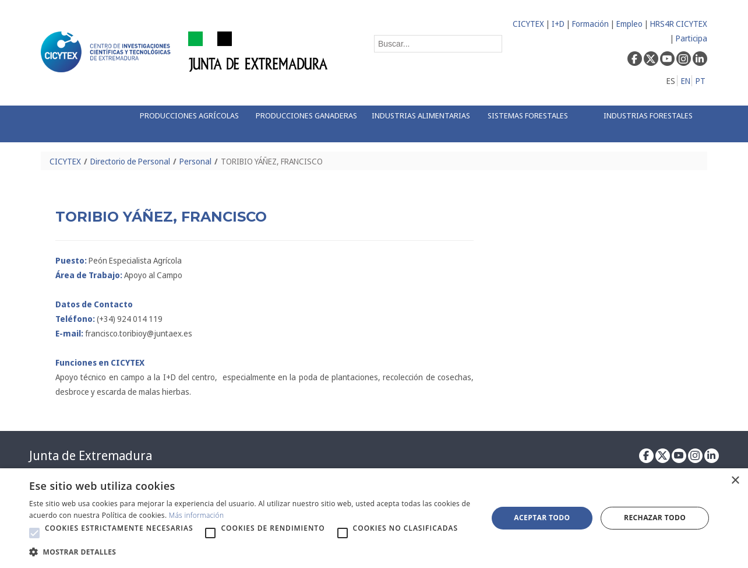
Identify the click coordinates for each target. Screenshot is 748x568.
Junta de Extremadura (90, 455)
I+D (558, 23)
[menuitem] (186, 124)
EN (685, 80)
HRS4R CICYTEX (678, 23)
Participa (691, 38)
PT (700, 80)
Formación (590, 23)
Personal (195, 161)
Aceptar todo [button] (542, 518)
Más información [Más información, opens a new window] (196, 515)
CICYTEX (528, 23)
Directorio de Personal (130, 161)
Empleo (629, 23)
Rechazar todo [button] (655, 518)
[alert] (374, 518)
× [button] (735, 480)
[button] (34, 533)
